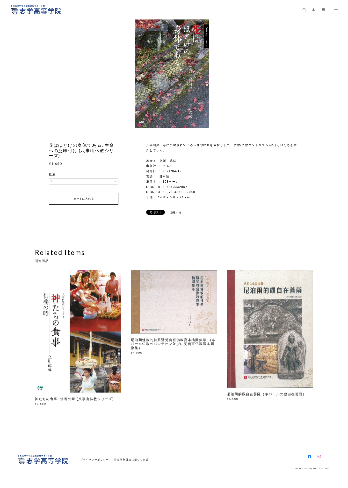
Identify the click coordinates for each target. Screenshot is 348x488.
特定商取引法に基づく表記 (131, 459)
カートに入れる (83, 198)
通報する (176, 212)
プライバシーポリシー (94, 459)
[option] (174, 73)
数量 (52, 174)
